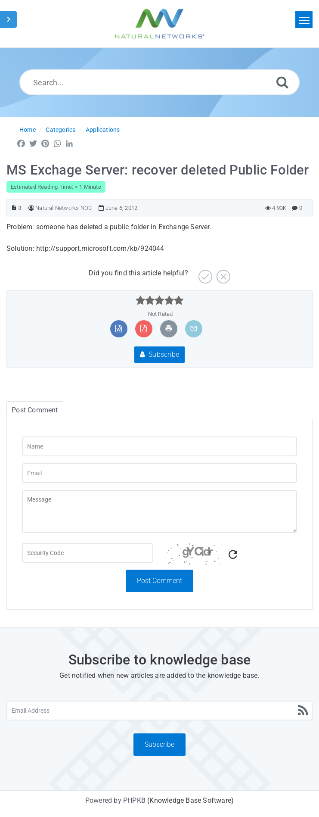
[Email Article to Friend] (194, 328)
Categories (60, 129)
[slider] (159, 300)
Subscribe (159, 354)
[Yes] (204, 273)
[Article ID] (14, 208)
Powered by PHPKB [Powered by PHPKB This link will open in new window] (115, 800)
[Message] (159, 511)
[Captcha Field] (87, 553)
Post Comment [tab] (35, 410)
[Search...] (159, 82)
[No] (222, 273)
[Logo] (160, 23)
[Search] (282, 82)
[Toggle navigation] (304, 19)
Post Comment (159, 581)
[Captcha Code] (232, 556)
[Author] (31, 208)
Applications (103, 129)
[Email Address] (159, 710)
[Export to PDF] (143, 328)
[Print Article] (169, 328)
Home (27, 129)
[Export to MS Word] (118, 328)
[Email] (159, 473)
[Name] (159, 446)
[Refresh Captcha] (232, 554)
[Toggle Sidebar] (8, 19)
